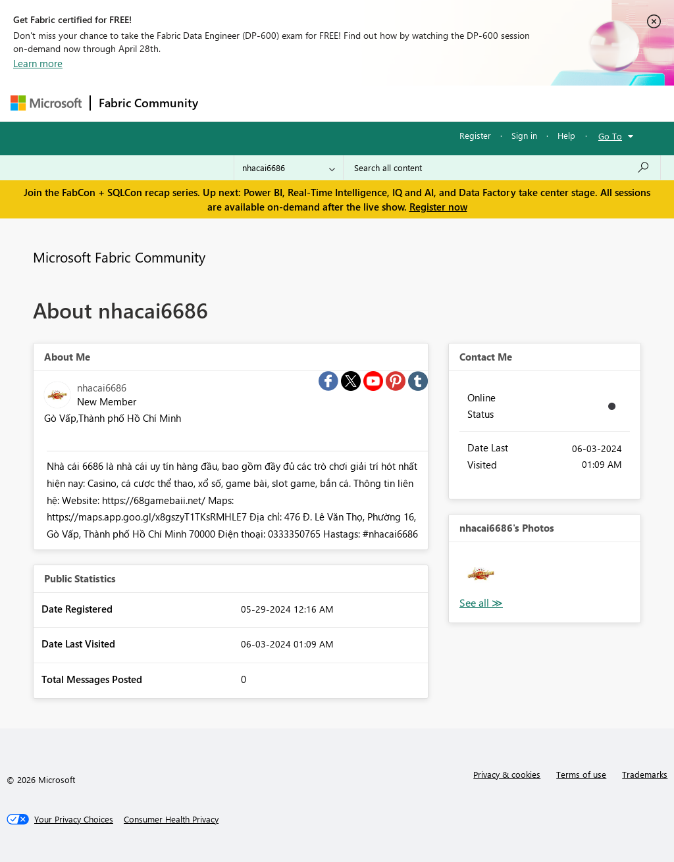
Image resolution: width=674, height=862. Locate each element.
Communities (398, 103)
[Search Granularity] (288, 167)
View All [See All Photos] (481, 603)
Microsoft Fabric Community (119, 256)
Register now (438, 206)
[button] (481, 574)
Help (566, 135)
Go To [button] (610, 135)
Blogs (457, 103)
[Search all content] (502, 167)
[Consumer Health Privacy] (171, 819)
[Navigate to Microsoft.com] (46, 103)
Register (475, 135)
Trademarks (644, 774)
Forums (228, 103)
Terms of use (581, 774)
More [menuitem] (502, 103)
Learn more (38, 63)
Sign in (524, 135)
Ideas (340, 103)
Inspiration (286, 103)
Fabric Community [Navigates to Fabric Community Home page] (148, 103)
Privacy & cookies (506, 774)
